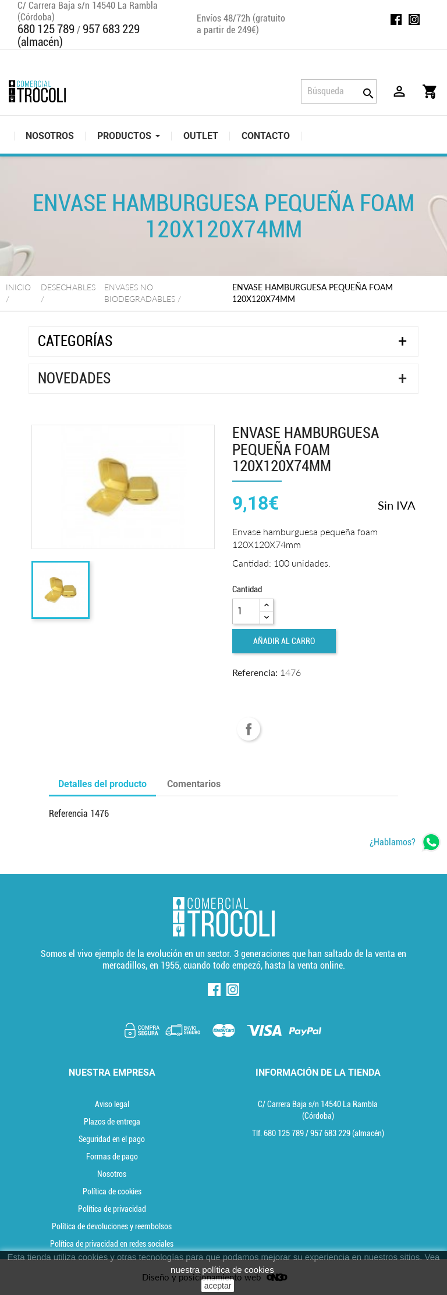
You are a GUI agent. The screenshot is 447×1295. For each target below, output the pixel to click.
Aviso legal (112, 1104)
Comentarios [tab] (194, 783)
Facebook (396, 19)
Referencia (68, 813)
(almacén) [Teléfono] (347, 1133)
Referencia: (255, 672)
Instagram (414, 19)
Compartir (248, 729)
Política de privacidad (112, 1209)
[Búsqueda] (339, 91)
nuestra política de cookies (222, 1270)
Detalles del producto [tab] (102, 783)
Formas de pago (112, 1156)
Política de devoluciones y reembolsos (112, 1226)
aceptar (218, 1285)
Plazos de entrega (112, 1121)
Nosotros (111, 1174)
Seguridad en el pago (112, 1139)
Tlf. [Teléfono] (279, 1133)
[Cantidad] (246, 611)
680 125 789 (45, 29)
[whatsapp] (405, 842)
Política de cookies (112, 1191)
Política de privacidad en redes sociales (111, 1243)
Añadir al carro (284, 641)
